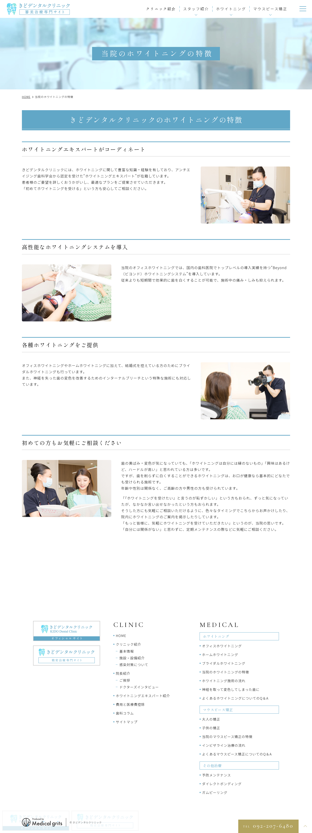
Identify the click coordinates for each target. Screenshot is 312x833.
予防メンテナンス (216, 775)
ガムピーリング (214, 792)
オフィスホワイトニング (222, 645)
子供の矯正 (211, 727)
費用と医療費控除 (130, 704)
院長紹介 (123, 673)
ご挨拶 (124, 680)
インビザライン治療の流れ (223, 745)
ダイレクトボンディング (222, 783)
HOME (121, 635)
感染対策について (133, 664)
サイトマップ (126, 721)
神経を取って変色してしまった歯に (230, 689)
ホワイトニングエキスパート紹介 (143, 695)
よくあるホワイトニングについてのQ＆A (235, 698)
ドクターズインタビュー (139, 687)
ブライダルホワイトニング (223, 663)
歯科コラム (125, 713)
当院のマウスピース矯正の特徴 (227, 736)
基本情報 (126, 651)
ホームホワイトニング (220, 654)
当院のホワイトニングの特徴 (225, 672)
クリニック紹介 (161, 8)
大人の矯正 (211, 719)
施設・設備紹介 (132, 658)
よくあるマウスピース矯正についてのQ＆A (237, 754)
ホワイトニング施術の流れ (223, 680)
